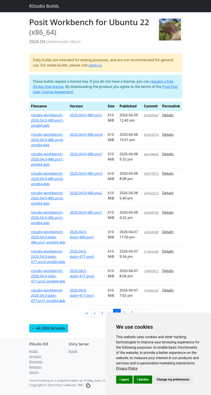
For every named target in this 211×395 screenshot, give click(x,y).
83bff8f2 (151, 174)
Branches (36, 362)
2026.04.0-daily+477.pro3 (82, 254)
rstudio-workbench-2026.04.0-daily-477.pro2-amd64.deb (48, 276)
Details (167, 115)
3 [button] (102, 313)
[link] (127, 368)
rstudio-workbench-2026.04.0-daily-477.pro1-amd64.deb (48, 295)
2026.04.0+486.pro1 (86, 154)
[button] (86, 313)
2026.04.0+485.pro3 (86, 173)
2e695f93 (151, 213)
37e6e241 (151, 290)
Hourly (34, 372)
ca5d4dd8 (151, 232)
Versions (35, 356)
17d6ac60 (151, 251)
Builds (33, 351)
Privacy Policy (127, 368)
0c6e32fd (151, 135)
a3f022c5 (151, 193)
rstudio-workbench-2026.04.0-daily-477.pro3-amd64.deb (48, 256)
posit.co (95, 65)
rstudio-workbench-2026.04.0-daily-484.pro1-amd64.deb (48, 237)
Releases (35, 367)
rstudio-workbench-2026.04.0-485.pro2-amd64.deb (47, 198)
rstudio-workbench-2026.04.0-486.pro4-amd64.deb (47, 139)
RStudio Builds (44, 6)
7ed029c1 (151, 271)
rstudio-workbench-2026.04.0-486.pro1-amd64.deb (47, 159)
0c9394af (151, 115)
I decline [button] (143, 379)
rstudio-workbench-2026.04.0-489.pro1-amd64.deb (47, 120)
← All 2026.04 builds (48, 328)
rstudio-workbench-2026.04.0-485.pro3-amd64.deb (47, 178)
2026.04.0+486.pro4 (86, 134)
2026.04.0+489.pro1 (86, 115)
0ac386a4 (151, 154)
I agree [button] (124, 379)
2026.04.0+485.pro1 (86, 212)
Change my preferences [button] (173, 379)
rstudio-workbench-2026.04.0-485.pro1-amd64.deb (47, 217)
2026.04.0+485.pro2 (86, 193)
